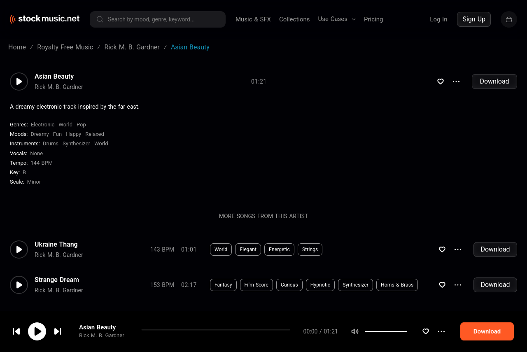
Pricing (373, 19)
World (65, 124)
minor (34, 182)
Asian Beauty (97, 328)
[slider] (422, 332)
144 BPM (41, 163)
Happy (73, 134)
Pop (81, 124)
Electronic (42, 124)
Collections (294, 19)
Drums (50, 143)
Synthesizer (76, 143)
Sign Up (473, 19)
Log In (438, 19)
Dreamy (39, 134)
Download (494, 81)
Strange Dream (57, 280)
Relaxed (94, 134)
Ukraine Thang (56, 244)
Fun (57, 134)
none (36, 153)
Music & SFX (253, 19)
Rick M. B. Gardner (101, 336)
